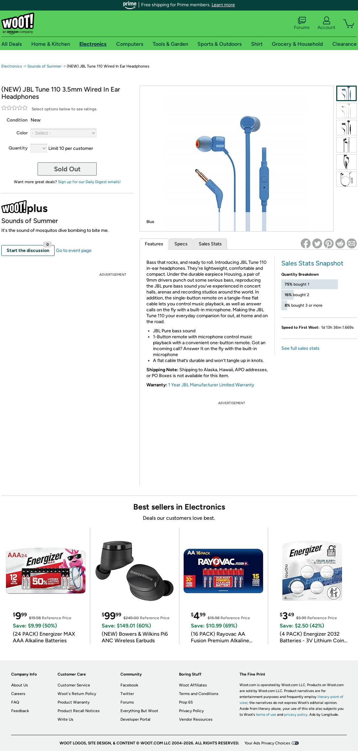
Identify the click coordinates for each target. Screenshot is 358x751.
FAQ (15, 702)
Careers (18, 693)
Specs (181, 244)
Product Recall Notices (79, 711)
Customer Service (74, 685)
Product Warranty (74, 702)
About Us (19, 685)
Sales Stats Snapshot (312, 263)
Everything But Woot (139, 711)
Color (22, 133)
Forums (302, 23)
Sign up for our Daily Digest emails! (89, 182)
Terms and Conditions (198, 693)
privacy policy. (296, 714)
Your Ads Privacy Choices (267, 743)
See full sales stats (300, 348)
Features (154, 244)
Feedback (20, 711)
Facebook (129, 685)
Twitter (127, 693)
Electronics (11, 66)
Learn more (223, 5)
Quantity (18, 148)
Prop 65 (186, 702)
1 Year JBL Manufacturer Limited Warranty (211, 385)
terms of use (266, 714)
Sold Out (67, 169)
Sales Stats (210, 244)
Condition (17, 120)
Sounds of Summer (44, 66)
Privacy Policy (191, 711)
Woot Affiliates (193, 685)
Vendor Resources (196, 719)
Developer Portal (135, 719)
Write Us (65, 719)
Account (326, 23)
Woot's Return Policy (77, 693)
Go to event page (73, 250)
